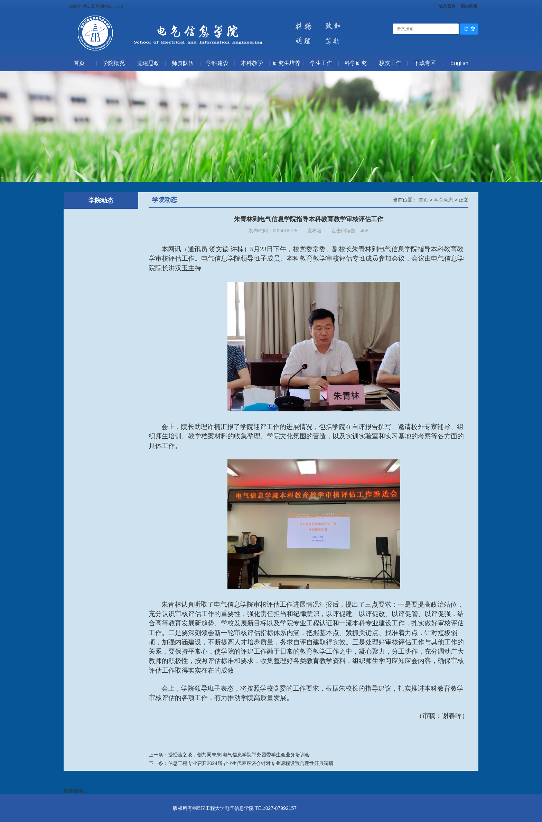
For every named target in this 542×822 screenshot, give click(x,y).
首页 (424, 200)
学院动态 (444, 200)
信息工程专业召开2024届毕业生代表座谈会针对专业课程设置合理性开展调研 (251, 763)
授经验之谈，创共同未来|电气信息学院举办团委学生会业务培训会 (239, 754)
